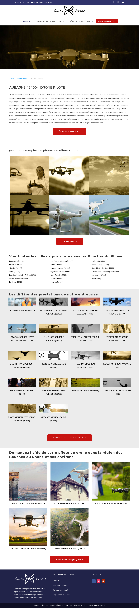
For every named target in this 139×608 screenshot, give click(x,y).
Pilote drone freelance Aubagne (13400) (53, 392)
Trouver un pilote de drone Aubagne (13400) (85, 339)
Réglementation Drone (62, 595)
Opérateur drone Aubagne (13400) (117, 392)
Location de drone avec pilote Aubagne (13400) (22, 339)
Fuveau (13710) (56, 265)
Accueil (27, 21)
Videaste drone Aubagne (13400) (53, 419)
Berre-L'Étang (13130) (100, 265)
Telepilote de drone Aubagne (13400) (85, 366)
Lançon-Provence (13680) (60, 268)
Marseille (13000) (15, 265)
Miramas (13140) (56, 282)
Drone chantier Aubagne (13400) (28, 503)
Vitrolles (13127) (15, 268)
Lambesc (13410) (15, 282)
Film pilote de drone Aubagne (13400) (54, 339)
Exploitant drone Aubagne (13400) (117, 366)
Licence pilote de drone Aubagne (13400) (22, 366)
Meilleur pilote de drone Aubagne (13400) (85, 312)
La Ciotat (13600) (98, 261)
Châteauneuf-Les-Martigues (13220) (105, 272)
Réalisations (76, 21)
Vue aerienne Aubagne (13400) (70, 548)
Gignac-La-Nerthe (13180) (60, 272)
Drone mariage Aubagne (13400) (111, 503)
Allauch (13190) (56, 279)
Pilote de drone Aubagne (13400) (53, 366)
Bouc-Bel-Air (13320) (58, 275)
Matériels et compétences (50, 21)
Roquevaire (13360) (16, 261)
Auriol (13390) (14, 272)
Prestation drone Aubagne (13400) (28, 548)
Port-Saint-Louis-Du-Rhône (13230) (22, 275)
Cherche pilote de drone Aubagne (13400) (117, 312)
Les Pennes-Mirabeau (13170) (61, 261)
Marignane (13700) (99, 275)
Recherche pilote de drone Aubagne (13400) (53, 312)
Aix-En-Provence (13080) (18, 279)
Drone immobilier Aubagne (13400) (70, 503)
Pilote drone (22, 79)
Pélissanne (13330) (99, 279)
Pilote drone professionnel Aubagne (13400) (22, 419)
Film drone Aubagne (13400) (85, 390)
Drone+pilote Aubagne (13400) (21, 392)
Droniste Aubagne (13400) (22, 310)
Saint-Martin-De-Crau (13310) (103, 268)
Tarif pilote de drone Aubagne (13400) (117, 339)
